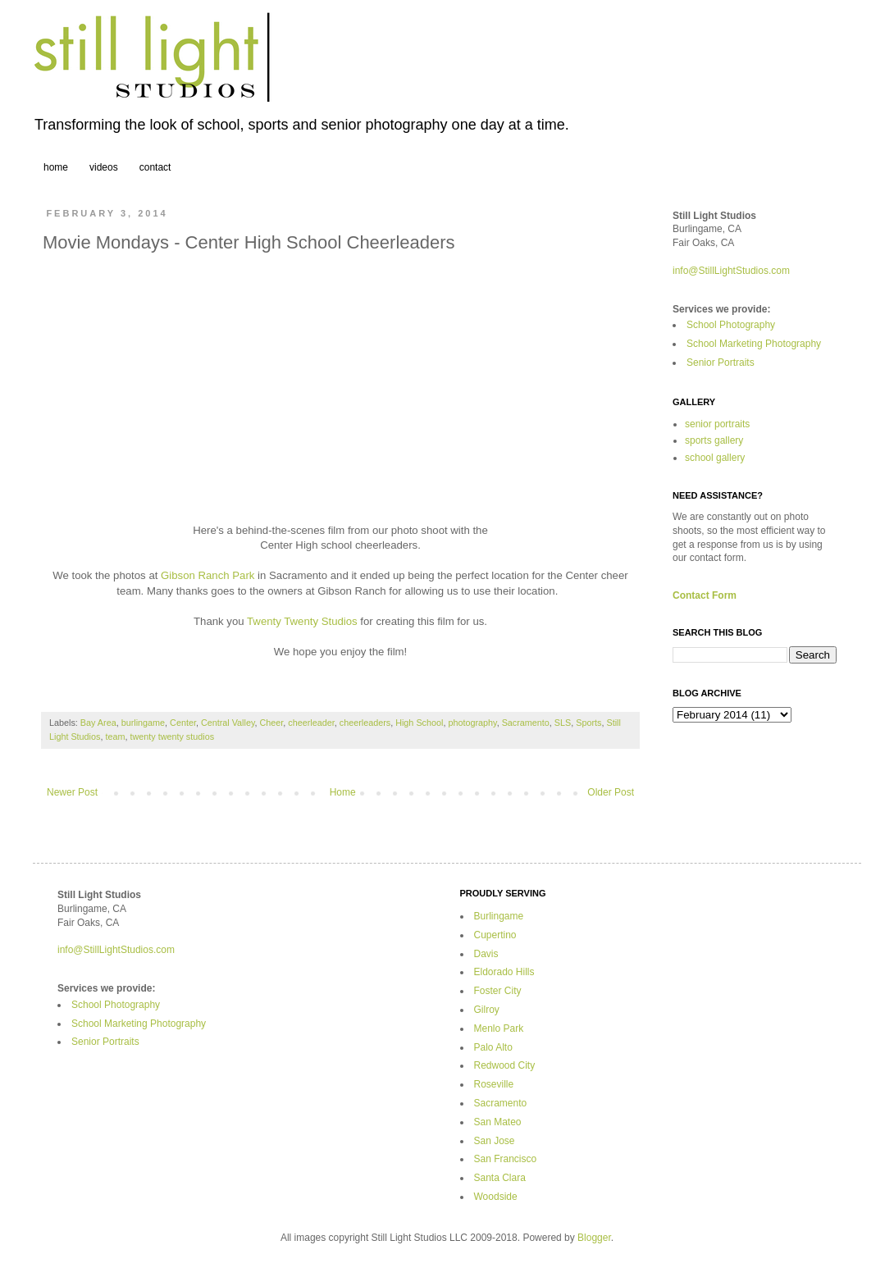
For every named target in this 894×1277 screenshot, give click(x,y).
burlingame (143, 722)
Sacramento (526, 722)
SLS (562, 722)
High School (419, 722)
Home (343, 792)
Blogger (594, 1237)
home (55, 167)
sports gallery (714, 440)
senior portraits (717, 424)
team (115, 736)
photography (472, 722)
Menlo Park (499, 1028)
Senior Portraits (720, 362)
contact (155, 167)
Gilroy (486, 1009)
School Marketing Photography (753, 343)
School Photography (730, 325)
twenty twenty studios (172, 736)
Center (183, 722)
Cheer (272, 722)
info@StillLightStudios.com (731, 270)
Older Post (610, 792)
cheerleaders (365, 722)
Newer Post (72, 792)
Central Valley (228, 722)
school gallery (715, 457)
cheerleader (311, 722)
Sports (588, 722)
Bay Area (98, 722)
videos (103, 167)
